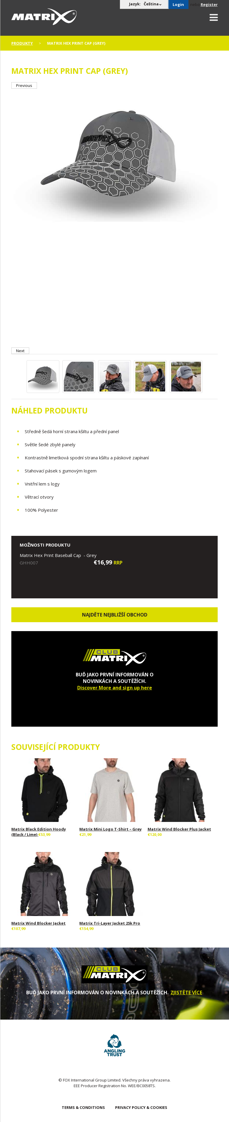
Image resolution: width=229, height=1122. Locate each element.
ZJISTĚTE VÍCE (186, 992)
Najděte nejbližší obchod (114, 614)
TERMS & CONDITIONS (83, 1107)
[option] (114, 158)
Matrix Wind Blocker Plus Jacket (179, 829)
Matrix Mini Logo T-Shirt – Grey (110, 829)
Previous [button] (24, 85)
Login (178, 4)
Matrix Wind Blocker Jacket (38, 923)
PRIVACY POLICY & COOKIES (141, 1107)
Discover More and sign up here (114, 687)
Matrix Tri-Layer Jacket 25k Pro (109, 923)
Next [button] (20, 350)
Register (209, 4)
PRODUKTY (22, 43)
